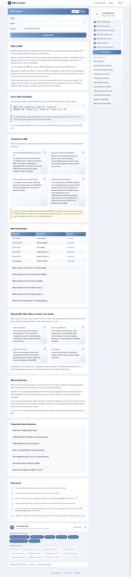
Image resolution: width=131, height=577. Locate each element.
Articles (110, 3)
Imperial (73, 12)
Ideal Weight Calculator (34, 554)
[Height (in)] (69, 18)
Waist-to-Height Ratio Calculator (19, 537)
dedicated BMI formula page (54, 126)
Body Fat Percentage (20, 350)
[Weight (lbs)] (53, 24)
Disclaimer (77, 573)
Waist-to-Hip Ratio (19, 328)
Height (12, 18)
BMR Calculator (15, 549)
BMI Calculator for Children (52, 558)
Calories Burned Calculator (18, 558)
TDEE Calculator (34, 541)
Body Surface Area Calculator (70, 554)
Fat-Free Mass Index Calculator (50, 549)
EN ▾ (120, 3)
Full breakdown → (107, 52)
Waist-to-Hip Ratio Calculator (18, 541)
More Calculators (100, 3)
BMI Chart (32, 565)
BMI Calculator (19, 3)
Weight (12, 24)
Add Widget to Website (44, 565)
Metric (82, 12)
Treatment (70, 239)
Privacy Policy (67, 573)
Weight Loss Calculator (35, 558)
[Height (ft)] (37, 18)
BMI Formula (71, 67)
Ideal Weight (55, 350)
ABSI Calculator (61, 537)
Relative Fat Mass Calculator (30, 549)
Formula (13, 29)
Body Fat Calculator (37, 537)
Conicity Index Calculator (17, 554)
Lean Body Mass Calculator (51, 554)
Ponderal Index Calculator (69, 549)
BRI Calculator (50, 537)
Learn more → (78, 527)
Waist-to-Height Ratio (58, 328)
